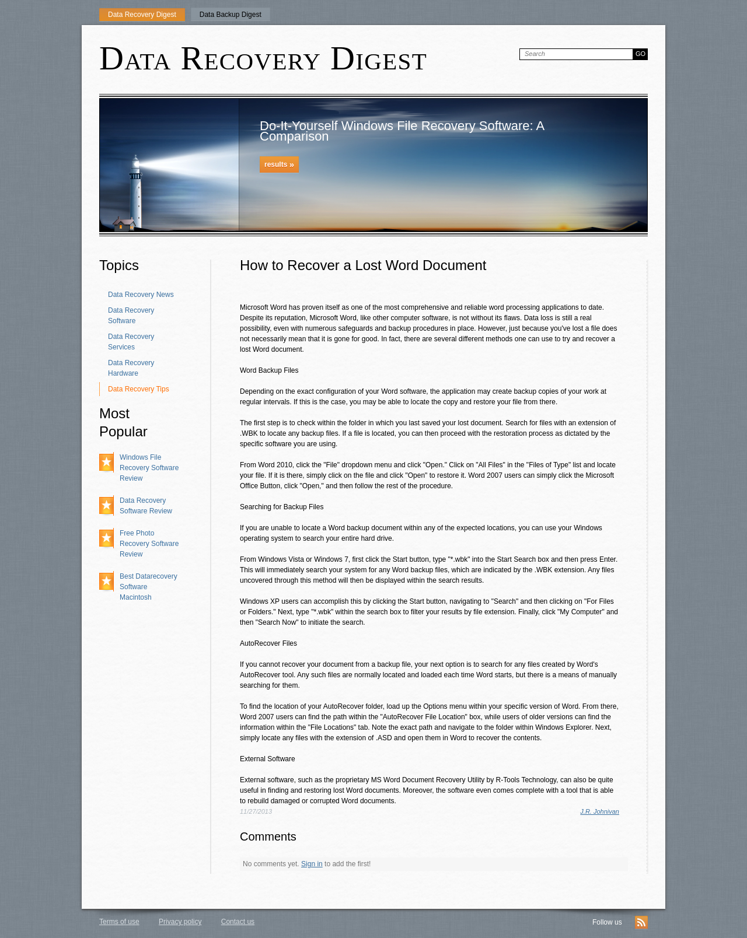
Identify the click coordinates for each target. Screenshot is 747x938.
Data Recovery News (141, 294)
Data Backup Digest (230, 14)
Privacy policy (180, 922)
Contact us (237, 922)
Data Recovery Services (131, 341)
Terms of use (119, 922)
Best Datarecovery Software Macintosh (148, 586)
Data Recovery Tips (138, 389)
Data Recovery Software (131, 315)
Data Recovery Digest (142, 14)
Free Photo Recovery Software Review (149, 543)
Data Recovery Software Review (146, 505)
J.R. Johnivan (599, 811)
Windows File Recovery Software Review (149, 467)
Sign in (312, 864)
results (279, 164)
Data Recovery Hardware (131, 368)
